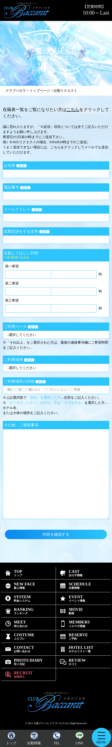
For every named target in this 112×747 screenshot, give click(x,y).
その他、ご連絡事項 (21, 425)
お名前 (15, 165)
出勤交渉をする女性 (27, 231)
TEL (56, 737)
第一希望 (12, 266)
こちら (73, 109)
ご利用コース (21, 326)
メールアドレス (23, 209)
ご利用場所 (19, 359)
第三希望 (12, 300)
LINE (79, 737)
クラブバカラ (16, 90)
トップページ (40, 90)
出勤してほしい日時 (56, 255)
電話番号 (17, 187)
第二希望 (12, 283)
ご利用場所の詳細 (25, 381)
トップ (11, 737)
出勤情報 (34, 737)
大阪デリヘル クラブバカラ (49, 723)
